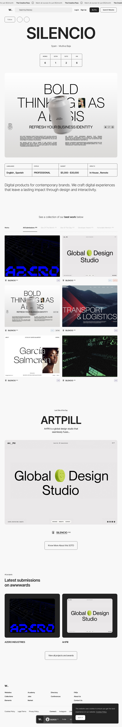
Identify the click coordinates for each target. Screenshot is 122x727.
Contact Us (78, 700)
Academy (31, 692)
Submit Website (108, 10)
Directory (54, 692)
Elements (8, 700)
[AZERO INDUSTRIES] (32, 256)
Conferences (55, 696)
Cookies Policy (10, 711)
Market (30, 700)
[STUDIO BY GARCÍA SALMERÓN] (32, 356)
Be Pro (94, 10)
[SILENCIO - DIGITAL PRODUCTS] (32, 306)
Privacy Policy (34, 711)
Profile (64, 719)
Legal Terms (22, 711)
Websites (8, 692)
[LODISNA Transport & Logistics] (89, 306)
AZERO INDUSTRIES (15, 642)
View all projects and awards (61, 655)
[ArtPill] (89, 256)
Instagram (62, 711)
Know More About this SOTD (61, 545)
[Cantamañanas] (89, 356)
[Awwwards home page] (40, 719)
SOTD (72, 719)
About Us (77, 696)
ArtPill (65, 642)
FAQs (76, 692)
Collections (9, 696)
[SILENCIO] (61, 532)
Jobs (29, 696)
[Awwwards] (10, 10)
